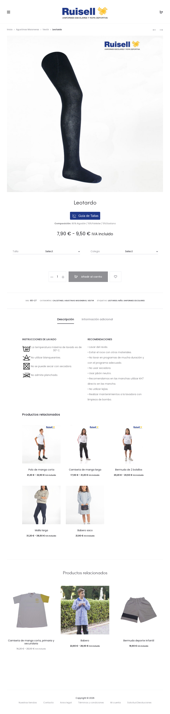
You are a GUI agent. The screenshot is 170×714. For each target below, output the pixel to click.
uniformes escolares (134, 300)
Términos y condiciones (91, 702)
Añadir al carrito (89, 276)
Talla (15, 251)
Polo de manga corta (41, 469)
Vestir (46, 29)
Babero (85, 640)
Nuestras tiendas (28, 702)
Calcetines (58, 300)
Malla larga (41, 530)
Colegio (95, 251)
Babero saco (85, 530)
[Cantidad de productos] (58, 277)
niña (120, 300)
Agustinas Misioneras (27, 29)
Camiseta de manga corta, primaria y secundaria (31, 642)
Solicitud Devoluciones (139, 702)
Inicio (10, 29)
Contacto (48, 702)
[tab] (65, 319)
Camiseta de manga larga (85, 469)
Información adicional (97, 319)
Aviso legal (66, 702)
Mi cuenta (115, 702)
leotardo (112, 300)
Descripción (65, 319)
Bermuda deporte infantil (138, 640)
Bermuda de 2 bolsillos (128, 469)
